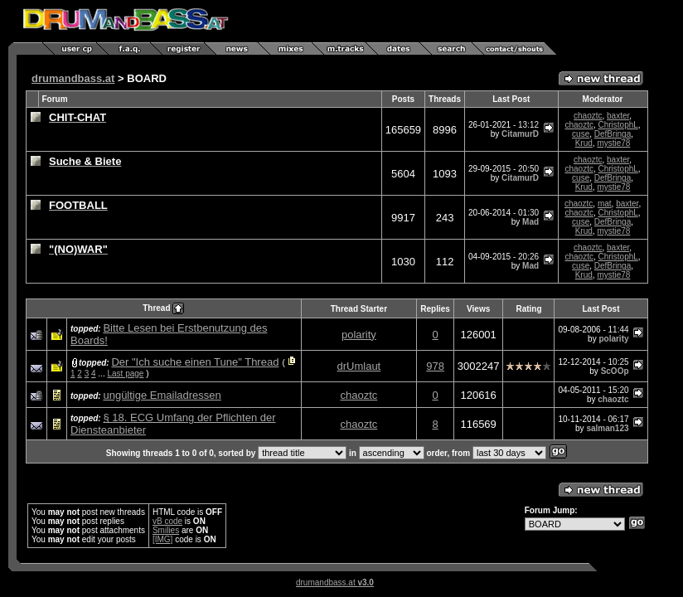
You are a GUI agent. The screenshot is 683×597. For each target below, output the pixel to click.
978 (435, 366)
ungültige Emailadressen (161, 395)
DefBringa (612, 133)
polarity (359, 334)
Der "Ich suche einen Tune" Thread (195, 362)
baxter (618, 115)
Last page (126, 373)
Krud (584, 143)
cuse (580, 133)
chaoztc (588, 115)
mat (605, 203)
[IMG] (162, 539)
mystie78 (613, 143)
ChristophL (617, 124)
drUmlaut (359, 366)
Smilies (166, 530)
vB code (167, 521)
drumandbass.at (72, 78)
